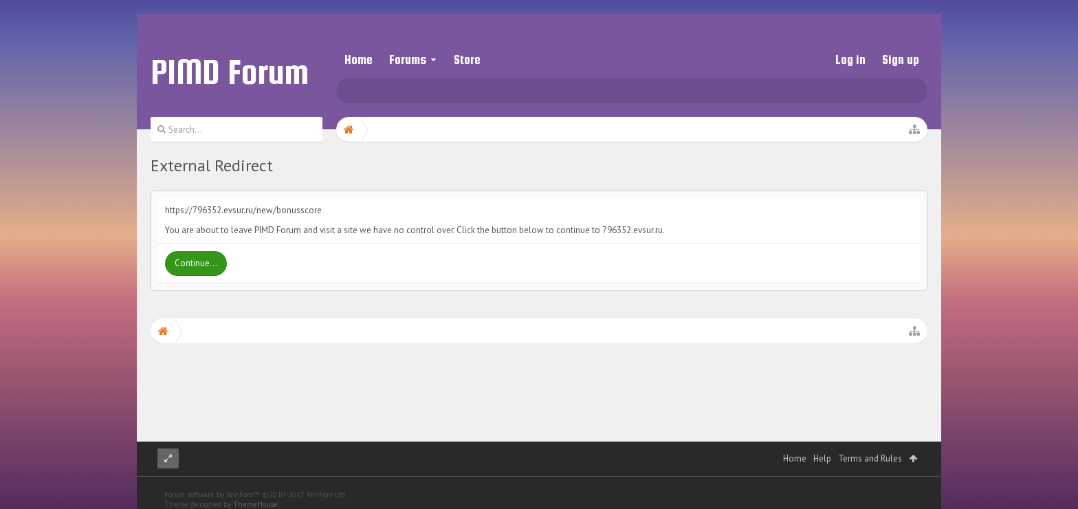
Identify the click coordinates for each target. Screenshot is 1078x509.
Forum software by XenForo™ (255, 481)
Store (467, 59)
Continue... (196, 263)
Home (358, 59)
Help (822, 445)
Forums (407, 59)
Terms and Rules (870, 445)
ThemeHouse (255, 490)
